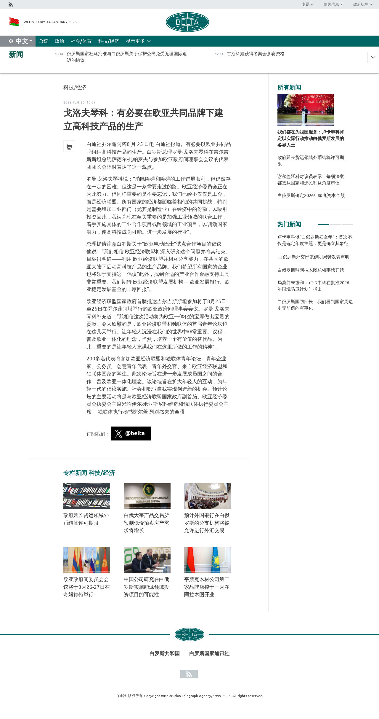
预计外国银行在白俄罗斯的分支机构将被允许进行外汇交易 (206, 522)
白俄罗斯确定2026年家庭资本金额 (311, 195)
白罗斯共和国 (165, 653)
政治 (59, 41)
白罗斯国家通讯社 (209, 653)
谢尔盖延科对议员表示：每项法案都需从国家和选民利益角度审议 (310, 179)
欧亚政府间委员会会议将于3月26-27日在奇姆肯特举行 (86, 586)
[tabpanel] (315, 275)
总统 (43, 41)
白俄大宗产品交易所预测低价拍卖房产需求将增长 (146, 522)
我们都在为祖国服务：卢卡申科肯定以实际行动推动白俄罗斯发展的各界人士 (310, 138)
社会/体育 (81, 41)
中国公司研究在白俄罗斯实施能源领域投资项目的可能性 (146, 586)
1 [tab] (323, 222)
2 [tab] (335, 222)
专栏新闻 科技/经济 (89, 473)
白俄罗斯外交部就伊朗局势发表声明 (313, 256)
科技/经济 (108, 41)
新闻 (16, 54)
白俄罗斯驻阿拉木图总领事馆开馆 (310, 270)
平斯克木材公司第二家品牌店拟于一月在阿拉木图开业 (206, 586)
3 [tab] (347, 222)
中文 (22, 41)
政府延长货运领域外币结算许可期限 (310, 160)
